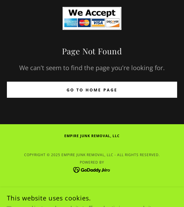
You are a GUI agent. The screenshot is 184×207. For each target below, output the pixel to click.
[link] (92, 18)
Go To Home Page (92, 90)
